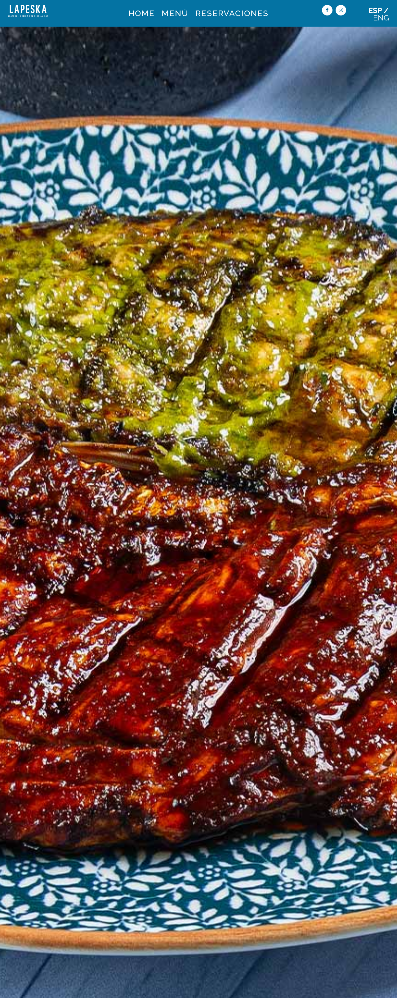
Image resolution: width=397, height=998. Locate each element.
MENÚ (175, 14)
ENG (381, 17)
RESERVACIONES (232, 14)
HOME (141, 14)
